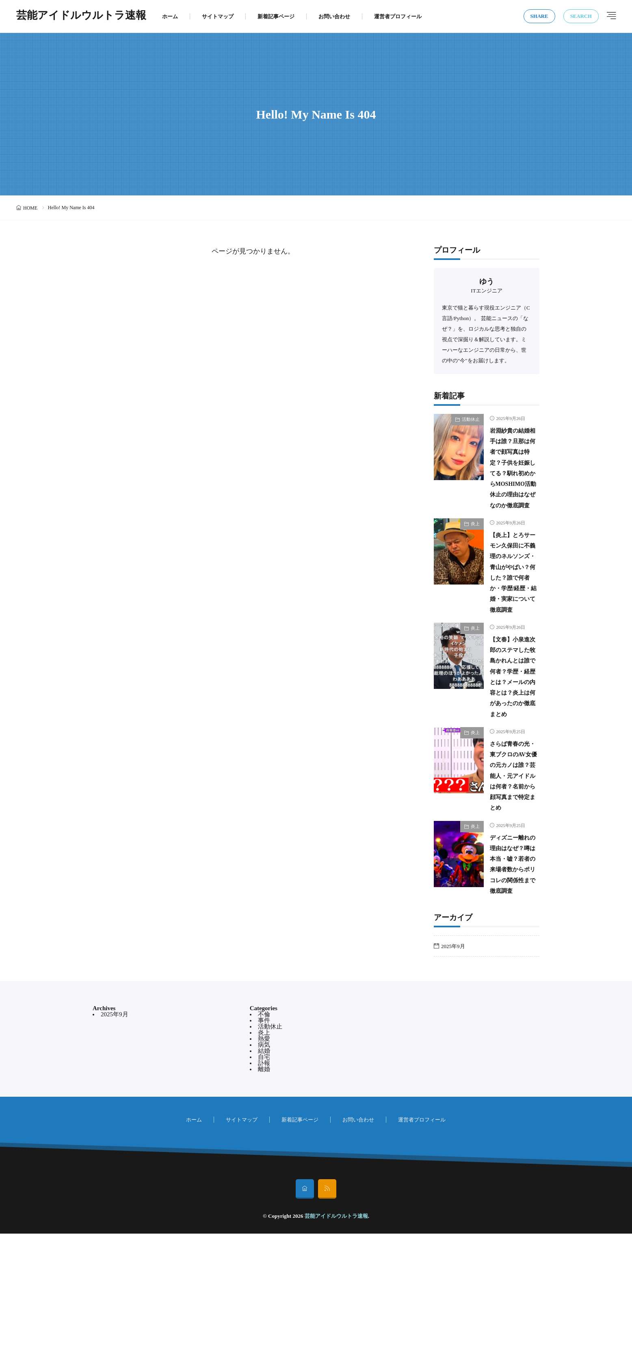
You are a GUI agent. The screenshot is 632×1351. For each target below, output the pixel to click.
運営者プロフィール (398, 16)
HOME (30, 208)
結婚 (264, 1168)
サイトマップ (218, 16)
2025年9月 (453, 1063)
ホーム (170, 16)
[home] (305, 1306)
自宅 (264, 1174)
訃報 (264, 1180)
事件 (264, 1137)
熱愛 (264, 1156)
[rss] (327, 1306)
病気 (264, 1162)
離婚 (264, 1186)
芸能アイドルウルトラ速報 (81, 16)
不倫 (264, 1131)
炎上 (475, 555)
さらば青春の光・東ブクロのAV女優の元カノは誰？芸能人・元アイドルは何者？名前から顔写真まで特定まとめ (513, 860)
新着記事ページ (276, 16)
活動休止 (471, 419)
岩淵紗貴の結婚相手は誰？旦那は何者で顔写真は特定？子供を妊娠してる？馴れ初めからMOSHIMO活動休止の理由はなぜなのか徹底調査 (512, 483)
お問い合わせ (334, 16)
